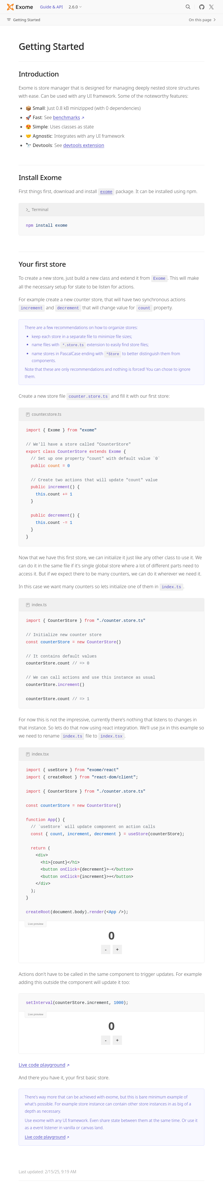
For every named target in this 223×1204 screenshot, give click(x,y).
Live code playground (42, 1065)
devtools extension (83, 145)
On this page (202, 19)
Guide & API (51, 7)
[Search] (188, 7)
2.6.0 (73, 7)
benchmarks (66, 117)
